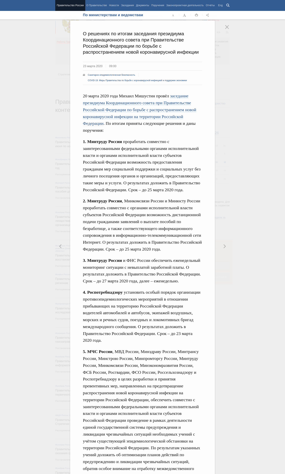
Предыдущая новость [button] (224, 246)
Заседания (127, 5)
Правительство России (70, 5)
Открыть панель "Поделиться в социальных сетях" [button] (208, 15)
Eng (220, 5)
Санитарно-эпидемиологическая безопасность (111, 75)
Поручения (157, 5)
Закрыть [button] (229, 29)
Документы (142, 5)
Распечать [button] (196, 15)
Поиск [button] (228, 5)
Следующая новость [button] (60, 246)
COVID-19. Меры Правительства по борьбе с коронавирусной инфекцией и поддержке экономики (137, 80)
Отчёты (210, 5)
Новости (114, 5)
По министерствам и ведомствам (113, 15)
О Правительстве (96, 5)
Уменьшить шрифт (173, 15)
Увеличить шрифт (184, 15)
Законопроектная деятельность (185, 5)
